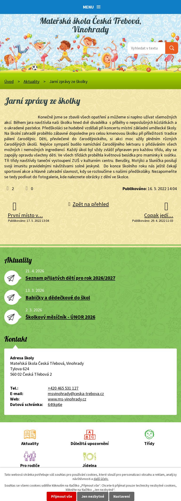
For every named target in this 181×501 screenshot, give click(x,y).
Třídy (149, 443)
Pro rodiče (30, 465)
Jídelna (89, 465)
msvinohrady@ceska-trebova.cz (76, 393)
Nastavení (121, 496)
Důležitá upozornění (90, 443)
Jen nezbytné (93, 496)
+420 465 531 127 (63, 388)
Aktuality (31, 81)
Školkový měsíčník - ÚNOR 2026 (60, 317)
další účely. (101, 479)
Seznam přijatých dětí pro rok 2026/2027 (70, 278)
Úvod (9, 81)
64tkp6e (55, 404)
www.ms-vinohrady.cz (67, 399)
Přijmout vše (61, 496)
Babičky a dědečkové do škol (57, 297)
